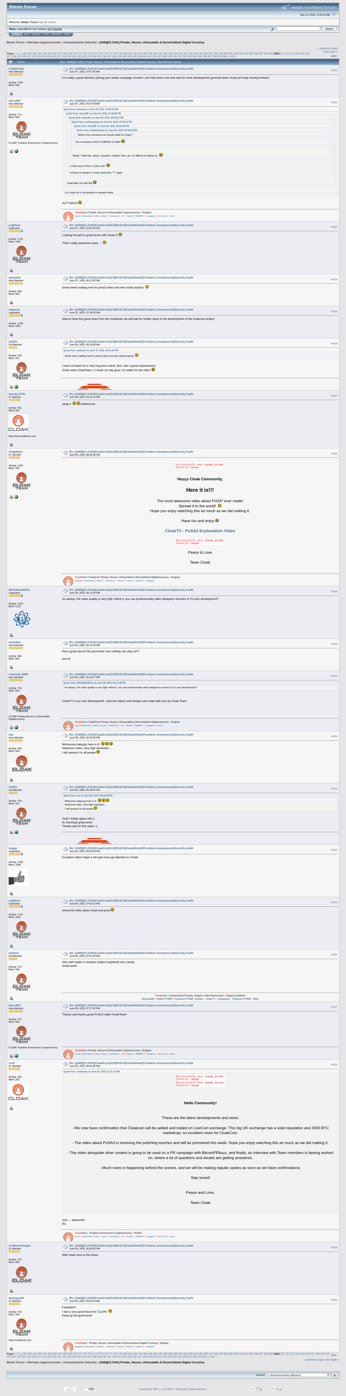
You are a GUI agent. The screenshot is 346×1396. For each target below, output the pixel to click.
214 (297, 53)
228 (64, 56)
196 (205, 53)
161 (30, 53)
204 (246, 53)
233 (89, 56)
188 (165, 53)
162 (35, 53)
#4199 (334, 1247)
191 (180, 53)
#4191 (334, 676)
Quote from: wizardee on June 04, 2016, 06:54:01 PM (96, 117)
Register (57, 34)
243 (139, 56)
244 (144, 56)
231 (79, 56)
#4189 (334, 591)
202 (235, 53)
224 (44, 56)
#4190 (334, 644)
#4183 (334, 227)
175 (100, 53)
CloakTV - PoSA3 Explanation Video (200, 530)
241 (129, 56)
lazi (11, 734)
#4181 (334, 70)
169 (70, 53)
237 (109, 56)
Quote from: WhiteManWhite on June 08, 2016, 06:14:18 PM (94, 683)
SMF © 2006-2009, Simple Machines (187, 1389)
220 (24, 56)
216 (307, 53)
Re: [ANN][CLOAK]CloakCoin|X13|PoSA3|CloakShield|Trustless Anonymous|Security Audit (131, 68)
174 (95, 53)
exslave (14, 953)
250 (174, 56)
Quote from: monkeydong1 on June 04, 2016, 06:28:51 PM (101, 122)
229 (69, 56)
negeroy (14, 309)
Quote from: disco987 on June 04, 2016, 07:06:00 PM (93, 113)
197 (211, 53)
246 (154, 56)
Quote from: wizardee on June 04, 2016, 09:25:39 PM (90, 109)
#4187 (334, 396)
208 (266, 53)
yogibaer (15, 225)
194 (195, 53)
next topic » (330, 51)
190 (175, 53)
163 (40, 53)
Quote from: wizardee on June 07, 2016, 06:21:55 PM (90, 350)
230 (74, 56)
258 (214, 56)
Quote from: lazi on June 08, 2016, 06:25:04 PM (87, 795)
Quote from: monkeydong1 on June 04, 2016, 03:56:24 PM (107, 130)
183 (140, 53)
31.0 (49, 29)
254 (194, 56)
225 (49, 56)
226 (54, 56)
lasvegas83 (16, 1298)
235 (99, 56)
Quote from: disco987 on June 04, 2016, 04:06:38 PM (101, 126)
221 (29, 56)
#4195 (334, 902)
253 (190, 56)
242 (134, 56)
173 (90, 53)
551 (233, 56)
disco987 (15, 100)
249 (169, 56)
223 (39, 56)
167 (60, 53)
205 (251, 53)
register (52, 22)
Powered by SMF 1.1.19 (152, 1389)
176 (105, 53)
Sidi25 (13, 341)
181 (130, 53)
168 (65, 53)
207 (261, 53)
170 (75, 53)
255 (199, 56)
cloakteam (16, 451)
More (67, 34)
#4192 (334, 736)
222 (34, 56)
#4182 (334, 102)
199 (220, 53)
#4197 (334, 1007)
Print (334, 56)
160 (25, 53)
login (41, 22)
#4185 (334, 311)
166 (55, 53)
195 (200, 53)
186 (155, 53)
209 (271, 53)
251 (179, 56)
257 (210, 56)
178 (115, 53)
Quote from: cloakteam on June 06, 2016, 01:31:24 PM (91, 1071)
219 (19, 56)
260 (225, 56)
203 (241, 53)
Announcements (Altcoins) (80, 42)
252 (184, 56)
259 (220, 56)
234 (94, 56)
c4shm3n (15, 674)
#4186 (334, 343)
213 (292, 53)
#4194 (334, 850)
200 (226, 53)
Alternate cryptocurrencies (43, 42)
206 (256, 53)
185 (150, 53)
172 (85, 53)
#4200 (334, 1300)
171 (80, 53)
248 (164, 56)
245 (149, 56)
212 (287, 53)
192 (185, 53)
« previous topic (328, 48)
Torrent (57, 29)
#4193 (334, 788)
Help (26, 34)
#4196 (334, 954)
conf (12, 1063)
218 (14, 56)
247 (159, 56)
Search (36, 34)
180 (125, 53)
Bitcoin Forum (15, 42)
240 (124, 56)
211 (282, 53)
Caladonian (16, 68)
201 (231, 53)
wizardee (15, 277)
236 (104, 56)
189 (170, 53)
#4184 (334, 279)
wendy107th (17, 394)
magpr (13, 848)
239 (119, 56)
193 (190, 53)
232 (84, 56)
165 (50, 53)
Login (46, 34)
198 (215, 53)
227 (59, 56)
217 (9, 56)
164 (45, 53)
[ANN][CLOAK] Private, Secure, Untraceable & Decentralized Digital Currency (151, 42)
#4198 (334, 1064)
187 (160, 53)
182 (135, 53)
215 (302, 53)
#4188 (334, 453)
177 (110, 53)
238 (114, 56)
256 (205, 56)
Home (17, 34)
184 (145, 53)
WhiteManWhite (19, 589)
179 (120, 53)
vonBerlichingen (20, 1245)
